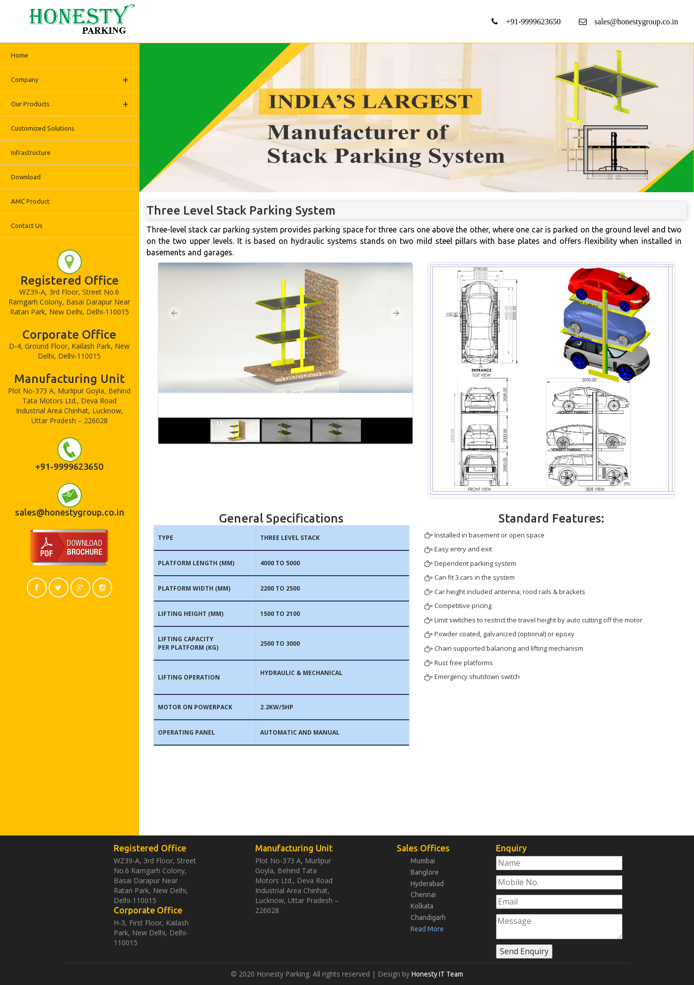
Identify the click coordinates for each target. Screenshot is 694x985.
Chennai (423, 895)
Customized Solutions (42, 128)
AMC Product (30, 201)
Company (69, 79)
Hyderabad (427, 884)
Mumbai (423, 861)
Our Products (69, 103)
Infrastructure (31, 152)
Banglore (425, 872)
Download (26, 176)
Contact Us (27, 225)
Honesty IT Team (437, 974)
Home (19, 55)
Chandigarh (428, 917)
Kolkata (422, 906)
